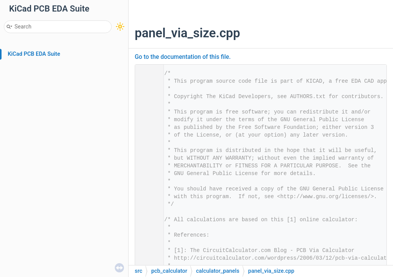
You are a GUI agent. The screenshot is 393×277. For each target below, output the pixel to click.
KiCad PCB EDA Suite (34, 54)
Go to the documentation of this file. (183, 56)
